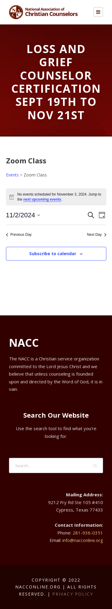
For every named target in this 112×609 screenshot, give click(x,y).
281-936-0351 (88, 533)
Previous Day (19, 235)
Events (12, 175)
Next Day (96, 235)
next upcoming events (42, 199)
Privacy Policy (72, 594)
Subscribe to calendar (52, 253)
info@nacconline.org (82, 540)
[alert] (56, 196)
